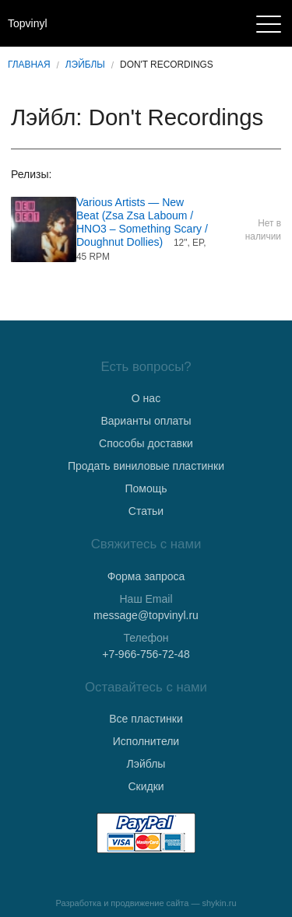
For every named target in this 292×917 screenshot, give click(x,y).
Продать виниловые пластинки (146, 466)
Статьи (146, 511)
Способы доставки (146, 443)
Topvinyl (27, 23)
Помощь (146, 488)
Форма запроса (146, 576)
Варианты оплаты (145, 421)
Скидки (146, 786)
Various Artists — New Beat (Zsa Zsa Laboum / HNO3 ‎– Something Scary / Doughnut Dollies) (142, 221)
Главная (29, 64)
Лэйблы (85, 64)
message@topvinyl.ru (146, 615)
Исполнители (146, 741)
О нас (146, 398)
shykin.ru (219, 903)
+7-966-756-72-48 (145, 654)
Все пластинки (145, 718)
